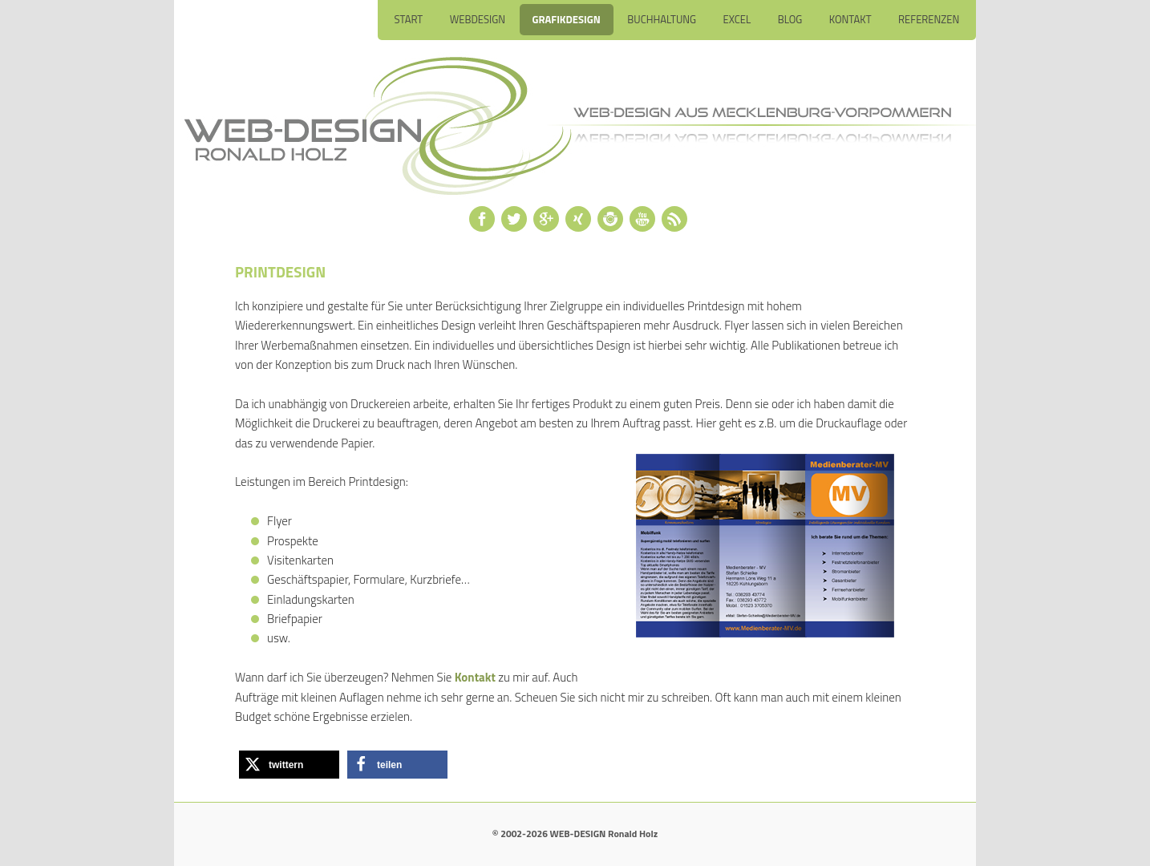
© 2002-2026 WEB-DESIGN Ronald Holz (575, 833)
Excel (737, 19)
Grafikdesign (566, 19)
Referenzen (928, 19)
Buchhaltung (661, 19)
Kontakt (850, 19)
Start (408, 19)
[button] (289, 765)
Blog (790, 19)
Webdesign (477, 19)
